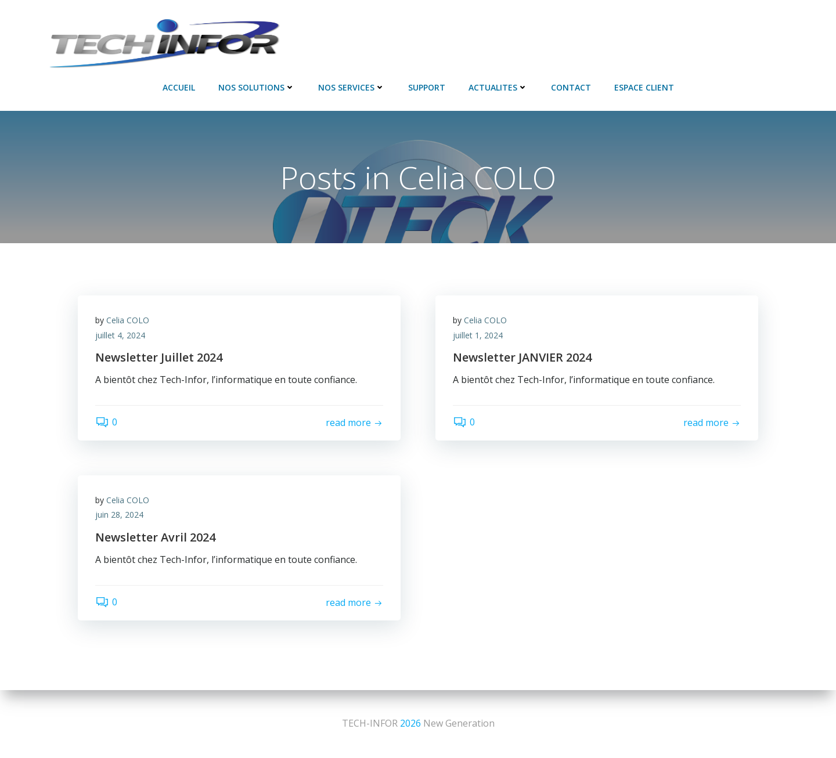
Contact (571, 87)
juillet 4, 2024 (120, 335)
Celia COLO (127, 320)
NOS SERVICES (351, 87)
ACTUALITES (498, 87)
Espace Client (644, 87)
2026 (410, 723)
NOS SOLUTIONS (256, 87)
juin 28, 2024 (119, 514)
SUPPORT (426, 87)
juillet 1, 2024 (478, 335)
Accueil (179, 87)
